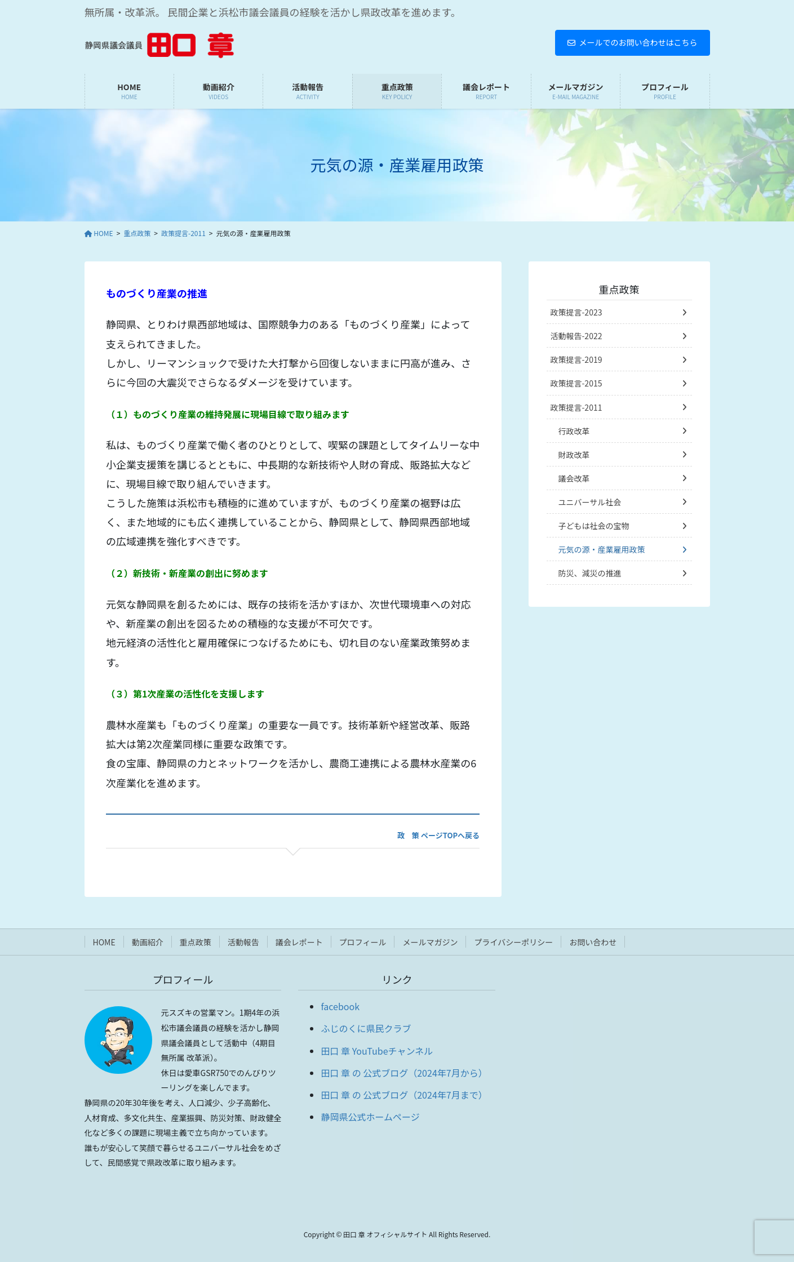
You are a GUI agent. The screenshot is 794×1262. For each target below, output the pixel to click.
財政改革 (574, 454)
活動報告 (243, 942)
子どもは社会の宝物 (593, 525)
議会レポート (299, 942)
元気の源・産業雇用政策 (601, 549)
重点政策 (619, 289)
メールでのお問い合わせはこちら (632, 42)
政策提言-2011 (576, 407)
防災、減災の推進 (590, 573)
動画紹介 (147, 942)
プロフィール (363, 942)
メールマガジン (430, 942)
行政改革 (574, 431)
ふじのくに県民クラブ (366, 1028)
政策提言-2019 (576, 359)
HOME (104, 942)
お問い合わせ (592, 942)
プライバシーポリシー (513, 942)
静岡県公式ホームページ (370, 1116)
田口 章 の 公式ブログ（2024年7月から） (404, 1072)
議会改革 (574, 478)
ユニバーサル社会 (590, 502)
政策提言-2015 (576, 383)
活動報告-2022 (576, 335)
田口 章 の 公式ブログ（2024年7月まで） (404, 1094)
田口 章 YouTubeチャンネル (377, 1050)
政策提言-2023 (576, 312)
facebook (340, 1006)
